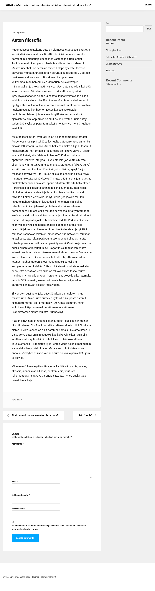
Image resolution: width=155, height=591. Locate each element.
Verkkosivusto (18, 508)
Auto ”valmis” (85, 415)
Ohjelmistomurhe (114, 64)
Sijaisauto (110, 70)
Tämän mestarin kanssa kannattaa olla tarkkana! (35, 415)
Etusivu (148, 4)
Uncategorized (18, 32)
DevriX (53, 577)
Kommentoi (17, 399)
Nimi (15, 481)
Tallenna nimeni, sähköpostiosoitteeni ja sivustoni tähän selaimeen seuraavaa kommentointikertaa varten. (49, 527)
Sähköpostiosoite (21, 495)
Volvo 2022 (13, 5)
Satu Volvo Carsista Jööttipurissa (121, 57)
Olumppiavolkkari (114, 50)
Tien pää (110, 43)
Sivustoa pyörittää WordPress (16, 577)
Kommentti (18, 444)
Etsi (107, 23)
